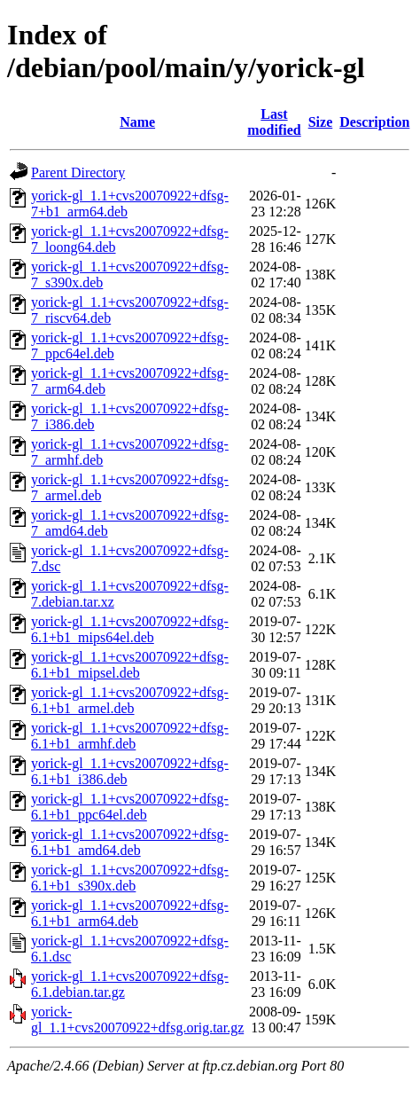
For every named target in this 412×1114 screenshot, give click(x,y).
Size (320, 121)
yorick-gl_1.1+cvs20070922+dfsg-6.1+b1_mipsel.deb (130, 664)
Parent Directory (78, 172)
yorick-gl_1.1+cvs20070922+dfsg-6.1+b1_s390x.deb (130, 877)
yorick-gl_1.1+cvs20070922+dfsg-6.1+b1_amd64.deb (130, 842)
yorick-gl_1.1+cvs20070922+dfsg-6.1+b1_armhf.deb (130, 735)
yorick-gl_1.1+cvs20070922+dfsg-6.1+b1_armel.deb (130, 700)
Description (374, 121)
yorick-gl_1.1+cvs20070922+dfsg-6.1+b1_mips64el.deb (130, 629)
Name (137, 121)
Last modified (273, 121)
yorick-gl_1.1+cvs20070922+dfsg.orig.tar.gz (137, 1019)
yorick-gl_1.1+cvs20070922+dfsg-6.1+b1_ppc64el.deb (130, 806)
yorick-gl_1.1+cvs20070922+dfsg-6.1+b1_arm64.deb (130, 913)
